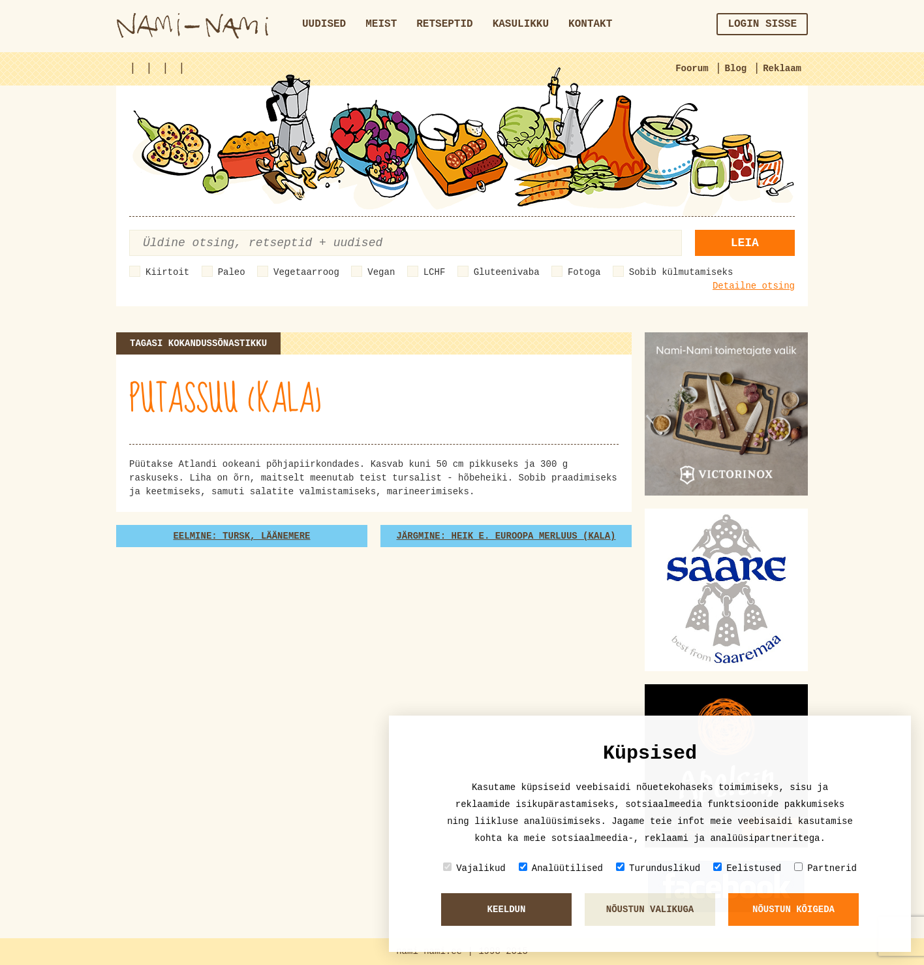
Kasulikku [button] (521, 24)
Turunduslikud (658, 868)
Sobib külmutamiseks (681, 272)
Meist (381, 24)
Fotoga (584, 272)
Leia (745, 242)
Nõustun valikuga (650, 909)
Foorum (691, 68)
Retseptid (444, 24)
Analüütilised (561, 868)
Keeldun (506, 909)
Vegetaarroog (306, 272)
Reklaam (782, 68)
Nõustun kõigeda (793, 909)
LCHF (435, 272)
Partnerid (825, 868)
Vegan (381, 272)
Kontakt (590, 24)
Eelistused (747, 868)
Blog (736, 68)
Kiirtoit (167, 272)
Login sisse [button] (762, 24)
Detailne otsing (754, 286)
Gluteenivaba (507, 272)
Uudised (324, 24)
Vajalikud (474, 868)
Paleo (231, 272)
